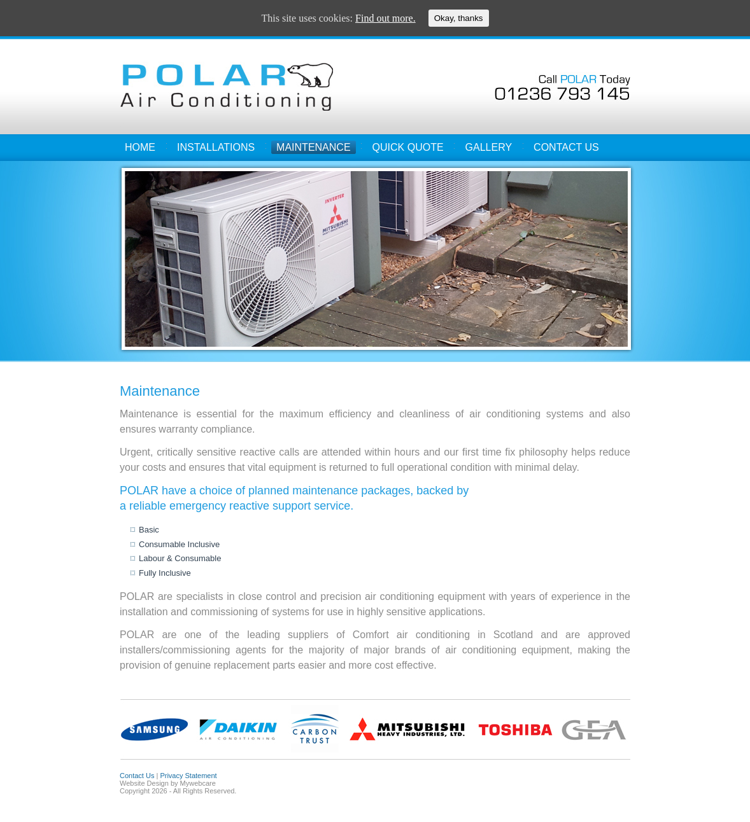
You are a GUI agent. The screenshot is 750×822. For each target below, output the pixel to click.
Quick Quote (408, 147)
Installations (216, 147)
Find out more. (385, 18)
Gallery (489, 147)
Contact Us (566, 147)
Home (140, 147)
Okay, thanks (458, 18)
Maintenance (313, 147)
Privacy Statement (188, 775)
